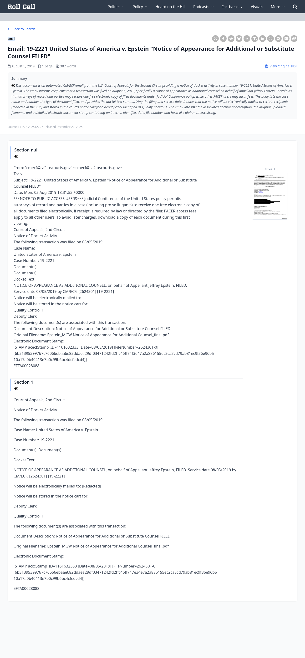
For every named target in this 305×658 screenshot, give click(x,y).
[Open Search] (295, 6)
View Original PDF (281, 66)
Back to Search (21, 29)
